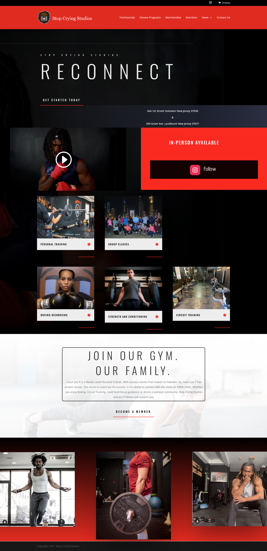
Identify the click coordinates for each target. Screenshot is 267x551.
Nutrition (191, 17)
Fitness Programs (150, 17)
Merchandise (173, 17)
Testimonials (127, 17)
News (205, 17)
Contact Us (223, 17)
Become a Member (133, 411)
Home (111, 17)
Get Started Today (61, 100)
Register (86, 253)
